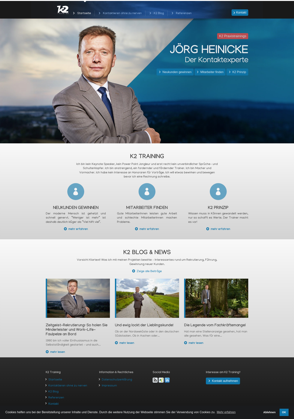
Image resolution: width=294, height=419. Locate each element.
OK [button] (284, 412)
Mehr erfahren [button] (226, 412)
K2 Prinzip (239, 79)
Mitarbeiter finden (212, 79)
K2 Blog (159, 13)
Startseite (84, 13)
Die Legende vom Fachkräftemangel (215, 325)
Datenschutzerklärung (117, 380)
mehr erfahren (78, 229)
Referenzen (184, 13)
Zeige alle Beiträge (149, 271)
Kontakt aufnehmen (225, 380)
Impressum (109, 386)
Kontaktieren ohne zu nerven (122, 13)
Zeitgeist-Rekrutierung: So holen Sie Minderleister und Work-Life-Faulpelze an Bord (76, 330)
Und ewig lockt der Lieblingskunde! (144, 325)
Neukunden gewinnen (177, 79)
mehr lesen (57, 352)
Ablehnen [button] (269, 412)
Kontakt (241, 12)
